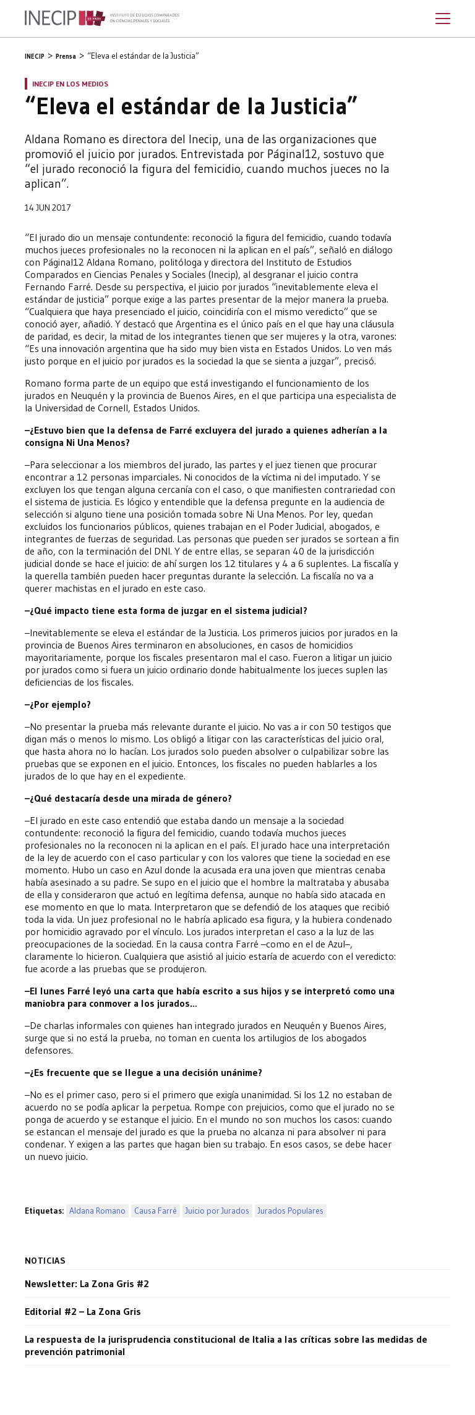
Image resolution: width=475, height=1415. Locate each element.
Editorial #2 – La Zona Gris (83, 1311)
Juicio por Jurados (217, 1211)
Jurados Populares (290, 1211)
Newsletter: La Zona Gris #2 (87, 1283)
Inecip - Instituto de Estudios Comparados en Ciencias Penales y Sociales (102, 18)
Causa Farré (155, 1211)
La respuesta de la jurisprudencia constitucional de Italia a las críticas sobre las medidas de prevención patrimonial (226, 1345)
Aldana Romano (97, 1211)
